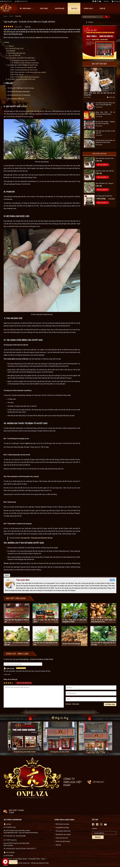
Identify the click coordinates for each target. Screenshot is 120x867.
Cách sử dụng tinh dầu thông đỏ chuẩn (46, 621)
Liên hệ (102, 8)
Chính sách (88, 8)
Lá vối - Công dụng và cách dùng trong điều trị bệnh (74, 621)
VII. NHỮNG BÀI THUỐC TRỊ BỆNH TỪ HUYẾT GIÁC (23, 65)
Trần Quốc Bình (22, 580)
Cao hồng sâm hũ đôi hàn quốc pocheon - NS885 (105, 196)
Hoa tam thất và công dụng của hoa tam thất (103, 644)
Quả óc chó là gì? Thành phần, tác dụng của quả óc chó (103, 621)
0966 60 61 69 (7, 1)
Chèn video (75, 704)
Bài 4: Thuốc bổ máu (17, 74)
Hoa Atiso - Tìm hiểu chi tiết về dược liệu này (17, 644)
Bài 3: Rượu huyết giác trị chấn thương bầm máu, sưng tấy (28, 72)
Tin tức (75, 8)
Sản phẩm (26, 8)
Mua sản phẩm (101, 164)
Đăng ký (98, 815)
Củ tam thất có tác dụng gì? (71, 644)
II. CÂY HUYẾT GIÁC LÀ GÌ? (16, 48)
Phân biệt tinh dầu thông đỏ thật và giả (17, 621)
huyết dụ (27, 443)
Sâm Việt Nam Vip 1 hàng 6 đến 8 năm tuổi (105, 184)
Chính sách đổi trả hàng (63, 819)
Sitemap (58, 822)
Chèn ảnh (68, 704)
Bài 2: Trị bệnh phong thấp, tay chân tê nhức (24, 70)
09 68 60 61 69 (23, 1)
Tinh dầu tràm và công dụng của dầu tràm (46, 644)
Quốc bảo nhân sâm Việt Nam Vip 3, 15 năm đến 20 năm (104, 171)
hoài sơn (43, 507)
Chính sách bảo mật (62, 815)
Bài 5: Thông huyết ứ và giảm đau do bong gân (25, 77)
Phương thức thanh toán (63, 808)
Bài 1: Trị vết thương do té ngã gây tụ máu (23, 67)
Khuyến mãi (59, 8)
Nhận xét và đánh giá (10, 679)
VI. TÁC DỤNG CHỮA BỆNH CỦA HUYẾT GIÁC (21, 58)
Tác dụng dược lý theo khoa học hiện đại (23, 60)
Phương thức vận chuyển (63, 812)
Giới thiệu (44, 8)
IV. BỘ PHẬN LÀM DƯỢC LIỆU (16, 53)
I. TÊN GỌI (11, 46)
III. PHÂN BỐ (11, 51)
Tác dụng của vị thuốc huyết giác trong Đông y (25, 63)
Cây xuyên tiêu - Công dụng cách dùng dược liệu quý (36, 538)
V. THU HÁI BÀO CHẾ (14, 55)
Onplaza (38, 37)
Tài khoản (106, 1)
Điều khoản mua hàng (62, 801)
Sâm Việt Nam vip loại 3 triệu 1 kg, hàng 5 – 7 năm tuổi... (105, 159)
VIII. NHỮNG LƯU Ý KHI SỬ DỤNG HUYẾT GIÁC (21, 79)
